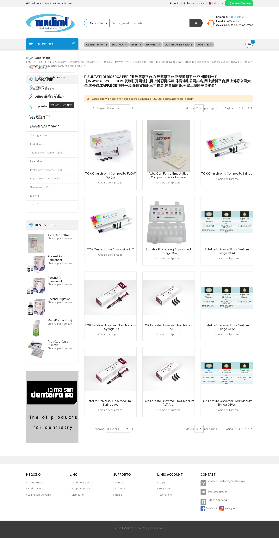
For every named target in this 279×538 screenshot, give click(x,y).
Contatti (119, 482)
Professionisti (36, 488)
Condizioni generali (82, 482)
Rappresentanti (80, 488)
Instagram (227, 508)
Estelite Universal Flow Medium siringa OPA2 (227, 251)
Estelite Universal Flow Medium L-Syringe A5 (110, 402)
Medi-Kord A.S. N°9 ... (61, 320)
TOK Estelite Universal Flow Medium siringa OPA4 (226, 402)
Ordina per (99, 108)
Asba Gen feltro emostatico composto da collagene (169, 175)
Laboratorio (44, 161)
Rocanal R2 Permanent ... (56, 258)
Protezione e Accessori (50, 169)
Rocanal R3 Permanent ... (56, 279)
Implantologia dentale (49, 178)
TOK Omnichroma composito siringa (226, 173)
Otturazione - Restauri (51, 152)
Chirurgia (43, 135)
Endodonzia (44, 144)
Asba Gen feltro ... (59, 235)
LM (39, 195)
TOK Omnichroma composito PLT (110, 249)
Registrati (164, 488)
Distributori (77, 494)
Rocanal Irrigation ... (60, 299)
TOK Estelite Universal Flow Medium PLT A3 (168, 327)
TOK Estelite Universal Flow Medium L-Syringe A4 (110, 327)
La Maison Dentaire (39, 494)
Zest (40, 204)
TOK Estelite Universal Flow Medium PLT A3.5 (168, 402)
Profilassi (43, 126)
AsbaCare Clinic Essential (58, 343)
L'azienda (121, 488)
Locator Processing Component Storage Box (168, 251)
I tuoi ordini (165, 494)
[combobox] (143, 23)
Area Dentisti (44, 43)
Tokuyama (44, 187)
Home (30, 58)
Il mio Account (192, 3)
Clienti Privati (35, 482)
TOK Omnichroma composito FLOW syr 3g (110, 175)
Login (174, 3)
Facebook (209, 508)
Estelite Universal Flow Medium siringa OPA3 (227, 327)
